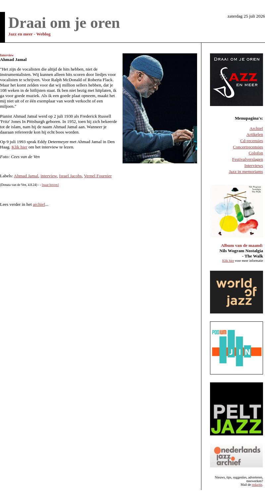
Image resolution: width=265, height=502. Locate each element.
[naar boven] (50, 185)
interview (48, 175)
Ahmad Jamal (26, 175)
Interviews (253, 165)
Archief (256, 128)
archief (39, 204)
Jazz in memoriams (246, 171)
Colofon (255, 152)
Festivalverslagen (247, 159)
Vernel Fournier (98, 175)
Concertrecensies (248, 146)
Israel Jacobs (70, 175)
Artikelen (254, 134)
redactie (257, 484)
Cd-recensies (251, 140)
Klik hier (19, 146)
